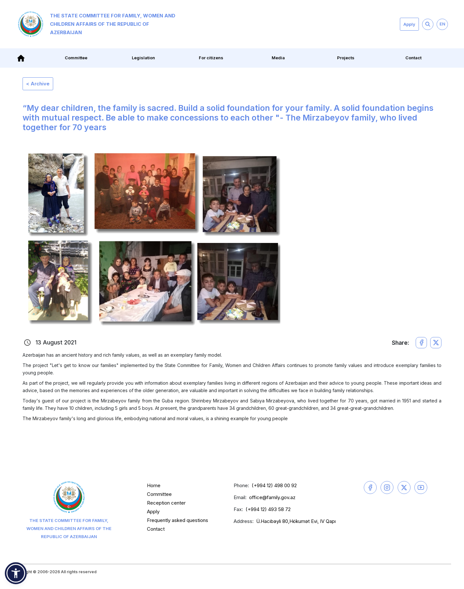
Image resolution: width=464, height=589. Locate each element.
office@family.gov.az (272, 497)
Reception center (166, 503)
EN (442, 23)
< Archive (38, 84)
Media (278, 57)
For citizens (211, 57)
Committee (76, 57)
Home (153, 485)
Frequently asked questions (177, 520)
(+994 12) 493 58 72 (268, 509)
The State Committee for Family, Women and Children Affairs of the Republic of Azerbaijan (96, 24)
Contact (413, 57)
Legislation (143, 57)
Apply (409, 24)
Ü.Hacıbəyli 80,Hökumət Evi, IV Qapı (296, 521)
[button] (15, 573)
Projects (345, 57)
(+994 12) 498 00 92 (274, 485)
